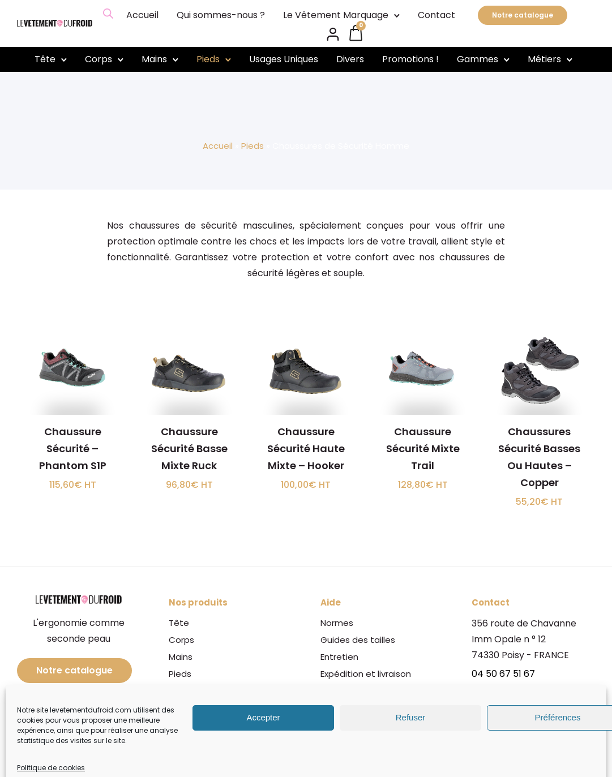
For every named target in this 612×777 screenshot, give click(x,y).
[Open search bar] (108, 13)
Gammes (477, 59)
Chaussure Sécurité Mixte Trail (423, 448)
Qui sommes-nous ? (221, 15)
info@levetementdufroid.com (537, 708)
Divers (350, 59)
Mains (154, 59)
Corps (98, 59)
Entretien (339, 657)
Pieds (208, 59)
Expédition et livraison (365, 674)
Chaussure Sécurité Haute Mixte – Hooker (306, 448)
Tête (45, 59)
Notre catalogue (522, 15)
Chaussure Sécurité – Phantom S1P (72, 448)
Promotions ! (410, 59)
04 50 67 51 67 (503, 673)
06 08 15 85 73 (503, 689)
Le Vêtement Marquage (335, 15)
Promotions (193, 742)
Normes (336, 623)
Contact (436, 15)
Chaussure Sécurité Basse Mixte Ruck (189, 448)
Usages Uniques (283, 59)
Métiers (544, 59)
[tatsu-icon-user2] (333, 33)
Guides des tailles (357, 640)
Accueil (142, 15)
